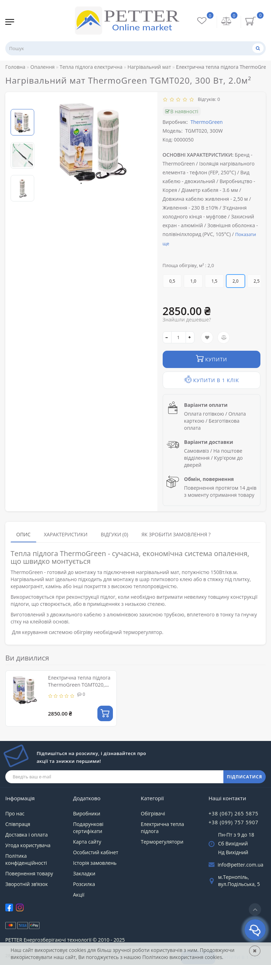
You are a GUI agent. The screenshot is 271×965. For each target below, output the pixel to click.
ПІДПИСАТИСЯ (244, 777)
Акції (78, 894)
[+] (190, 337)
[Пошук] (258, 48)
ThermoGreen (207, 122)
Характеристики (66, 534)
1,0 (193, 281)
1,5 (214, 281)
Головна (15, 67)
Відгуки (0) (114, 534)
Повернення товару (29, 873)
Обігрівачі (153, 813)
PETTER (13, 939)
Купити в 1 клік (211, 379)
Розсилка (84, 884)
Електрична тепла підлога (162, 827)
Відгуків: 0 (207, 99)
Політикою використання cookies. (182, 957)
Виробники (86, 813)
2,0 (236, 281)
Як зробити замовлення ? (176, 534)
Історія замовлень (94, 863)
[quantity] (178, 337)
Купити (211, 359)
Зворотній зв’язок (26, 884)
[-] (167, 337)
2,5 (257, 281)
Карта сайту (87, 841)
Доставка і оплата (26, 834)
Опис (23, 534)
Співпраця (17, 824)
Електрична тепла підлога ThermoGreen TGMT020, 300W (79, 684)
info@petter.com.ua (241, 864)
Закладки (84, 873)
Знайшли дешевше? (187, 319)
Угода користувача (27, 845)
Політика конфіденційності (26, 859)
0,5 (172, 281)
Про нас (14, 813)
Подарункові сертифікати (88, 827)
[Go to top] (255, 909)
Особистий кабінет (95, 852)
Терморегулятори (162, 841)
